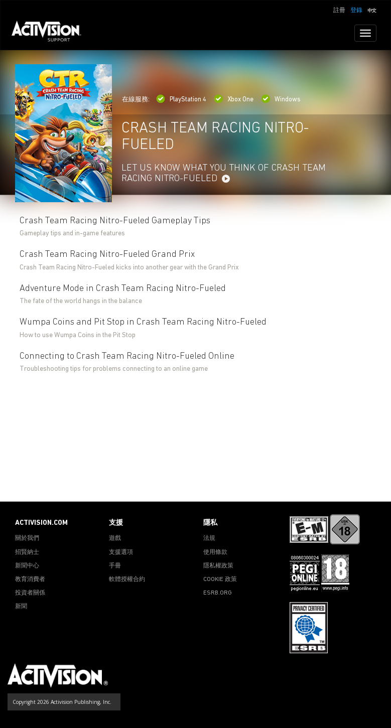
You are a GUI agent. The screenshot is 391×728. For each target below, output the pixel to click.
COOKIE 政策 (220, 579)
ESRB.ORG (217, 593)
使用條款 (215, 552)
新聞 (21, 607)
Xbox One (233, 99)
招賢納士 (27, 552)
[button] (371, 10)
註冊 (339, 11)
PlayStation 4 (181, 99)
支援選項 (121, 552)
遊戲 (115, 538)
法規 (209, 538)
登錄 (356, 11)
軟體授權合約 (127, 579)
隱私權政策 (218, 566)
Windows (281, 99)
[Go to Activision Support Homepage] (51, 33)
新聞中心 (27, 566)
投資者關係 (30, 593)
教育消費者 (30, 579)
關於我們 (27, 538)
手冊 (115, 566)
